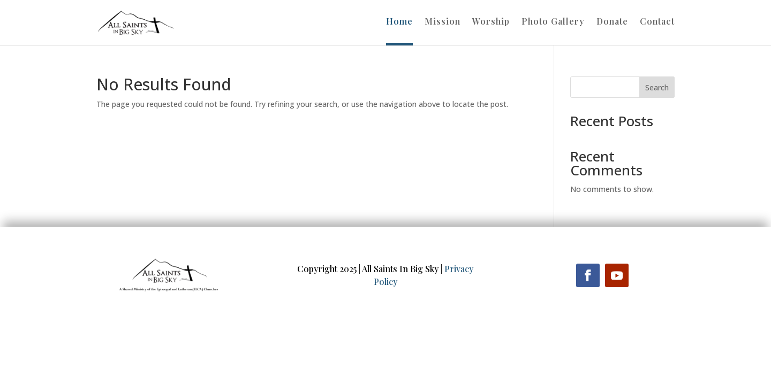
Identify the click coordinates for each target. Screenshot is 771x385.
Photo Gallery (553, 22)
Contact (657, 22)
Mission (442, 22)
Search (657, 87)
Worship (491, 22)
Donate (612, 22)
